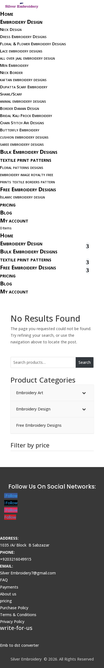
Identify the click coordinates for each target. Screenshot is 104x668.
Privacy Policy (12, 621)
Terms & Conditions (18, 614)
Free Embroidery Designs (28, 189)
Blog (6, 212)
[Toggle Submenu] (84, 393)
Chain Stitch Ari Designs (22, 122)
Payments (9, 587)
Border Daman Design (19, 108)
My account (14, 220)
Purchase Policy (14, 607)
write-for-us (16, 628)
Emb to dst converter (19, 645)
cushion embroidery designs (24, 137)
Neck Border (11, 72)
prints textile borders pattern (27, 181)
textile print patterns (25, 159)
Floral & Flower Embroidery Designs (33, 43)
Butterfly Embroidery (19, 129)
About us (8, 594)
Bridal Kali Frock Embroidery (26, 115)
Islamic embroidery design (22, 197)
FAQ (4, 579)
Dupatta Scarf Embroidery (23, 86)
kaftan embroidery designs (23, 79)
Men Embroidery (14, 65)
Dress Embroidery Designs (23, 36)
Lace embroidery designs (21, 51)
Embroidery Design (21, 21)
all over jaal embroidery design (27, 58)
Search (84, 362)
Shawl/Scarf (11, 94)
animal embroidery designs (23, 101)
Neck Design (11, 29)
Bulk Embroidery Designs (28, 151)
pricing (8, 204)
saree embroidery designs (22, 144)
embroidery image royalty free (26, 174)
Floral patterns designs (21, 167)
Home (6, 13)
